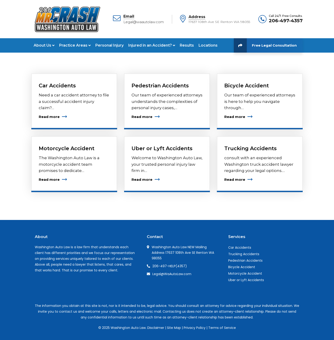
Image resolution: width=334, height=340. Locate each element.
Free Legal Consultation (265, 45)
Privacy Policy (195, 327)
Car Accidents (57, 86)
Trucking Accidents (250, 148)
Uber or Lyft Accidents (162, 148)
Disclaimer (155, 327)
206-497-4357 (286, 20)
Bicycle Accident (246, 86)
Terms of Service (222, 327)
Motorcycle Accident (66, 148)
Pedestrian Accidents (160, 86)
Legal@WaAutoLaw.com (171, 274)
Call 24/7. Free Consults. (285, 16)
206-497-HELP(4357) (169, 266)
